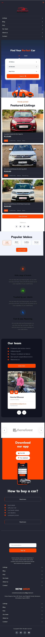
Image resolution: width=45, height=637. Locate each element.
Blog (3, 21)
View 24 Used (23, 216)
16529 (22, 589)
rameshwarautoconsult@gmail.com (22, 593)
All (19, 55)
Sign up (23, 550)
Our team (5, 29)
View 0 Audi (21, 250)
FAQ (3, 25)
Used (25, 55)
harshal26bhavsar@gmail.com (18, 404)
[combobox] (23, 62)
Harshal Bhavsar (17, 397)
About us (5, 32)
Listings (4, 18)
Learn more (21, 366)
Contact (4, 36)
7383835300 (14, 405)
